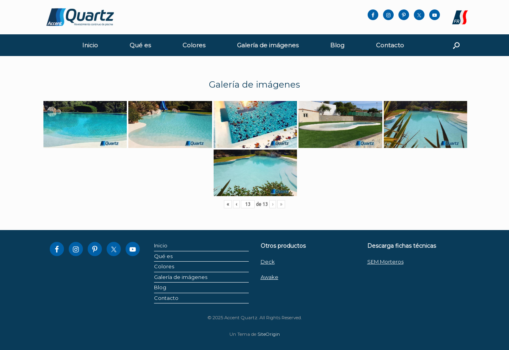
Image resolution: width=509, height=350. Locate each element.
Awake (269, 277)
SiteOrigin (268, 334)
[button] (456, 45)
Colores (193, 45)
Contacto (390, 45)
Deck (268, 261)
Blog (337, 45)
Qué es (140, 45)
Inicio (90, 45)
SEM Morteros (385, 261)
